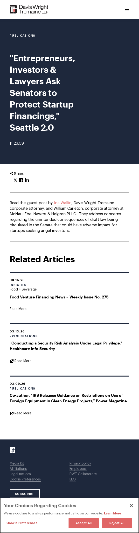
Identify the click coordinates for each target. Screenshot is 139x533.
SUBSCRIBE (25, 493)
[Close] (131, 505)
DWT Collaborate (83, 474)
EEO (73, 479)
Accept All (84, 523)
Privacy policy (80, 463)
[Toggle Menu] (127, 9)
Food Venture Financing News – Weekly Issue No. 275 (59, 297)
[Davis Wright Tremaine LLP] (29, 9)
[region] (69, 515)
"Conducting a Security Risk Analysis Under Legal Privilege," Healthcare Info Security (66, 346)
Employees (78, 469)
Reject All (117, 523)
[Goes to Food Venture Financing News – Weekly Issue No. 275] (18, 309)
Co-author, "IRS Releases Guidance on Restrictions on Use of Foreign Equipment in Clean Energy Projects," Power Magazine (68, 398)
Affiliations (18, 469)
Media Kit (17, 463)
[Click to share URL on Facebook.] (21, 180)
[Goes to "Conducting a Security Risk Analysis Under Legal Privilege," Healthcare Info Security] (20, 361)
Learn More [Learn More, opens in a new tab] (112, 513)
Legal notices (20, 474)
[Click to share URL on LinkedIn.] (27, 180)
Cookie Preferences (25, 479)
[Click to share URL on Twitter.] (15, 180)
